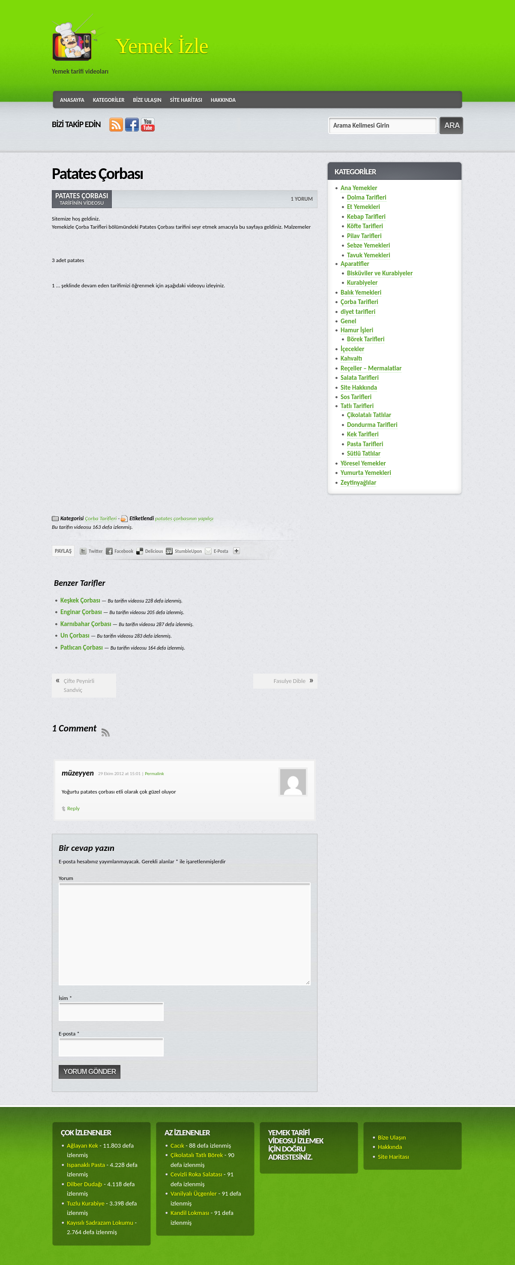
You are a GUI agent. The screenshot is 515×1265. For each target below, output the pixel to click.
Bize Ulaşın (147, 100)
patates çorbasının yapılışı (184, 518)
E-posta (69, 1033)
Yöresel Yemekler (363, 463)
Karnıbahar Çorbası (85, 624)
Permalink (154, 773)
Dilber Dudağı (84, 1184)
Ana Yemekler (359, 188)
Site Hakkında (359, 387)
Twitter (96, 551)
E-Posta (221, 551)
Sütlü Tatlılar (363, 453)
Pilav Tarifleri (364, 236)
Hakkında (223, 100)
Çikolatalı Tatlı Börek (197, 1155)
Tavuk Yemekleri (368, 255)
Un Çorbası (75, 635)
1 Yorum (302, 199)
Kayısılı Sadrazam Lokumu (100, 1222)
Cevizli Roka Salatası (196, 1174)
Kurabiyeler (362, 282)
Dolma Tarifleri (366, 197)
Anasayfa (72, 100)
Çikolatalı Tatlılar (369, 415)
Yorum (66, 878)
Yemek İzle (161, 46)
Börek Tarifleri (365, 339)
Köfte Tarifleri (365, 226)
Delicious (154, 551)
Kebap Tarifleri (366, 217)
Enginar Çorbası (81, 612)
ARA (452, 125)
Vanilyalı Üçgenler (194, 1193)
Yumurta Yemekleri (366, 473)
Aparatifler (355, 264)
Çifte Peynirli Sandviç (79, 685)
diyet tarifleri (358, 312)
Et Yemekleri (363, 207)
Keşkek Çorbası (80, 600)
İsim (65, 998)
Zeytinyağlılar (358, 482)
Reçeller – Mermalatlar (371, 368)
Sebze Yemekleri (368, 245)
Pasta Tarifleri (365, 444)
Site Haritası (186, 100)
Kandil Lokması (190, 1213)
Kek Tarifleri (363, 434)
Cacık (177, 1145)
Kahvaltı (351, 358)
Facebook (124, 551)
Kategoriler (109, 100)
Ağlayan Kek (82, 1145)
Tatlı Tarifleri (357, 406)
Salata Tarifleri (360, 378)
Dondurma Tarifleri (372, 425)
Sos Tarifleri (356, 397)
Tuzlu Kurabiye (86, 1203)
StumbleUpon (188, 551)
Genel (348, 321)
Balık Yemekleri (361, 292)
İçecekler (352, 349)
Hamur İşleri (357, 330)
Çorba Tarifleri (101, 518)
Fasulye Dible (289, 681)
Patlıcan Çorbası (81, 647)
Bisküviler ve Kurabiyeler (380, 273)
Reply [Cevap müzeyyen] (73, 808)
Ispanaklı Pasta (86, 1165)
